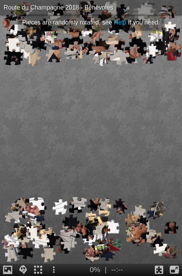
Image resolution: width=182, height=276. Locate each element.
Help (120, 22)
